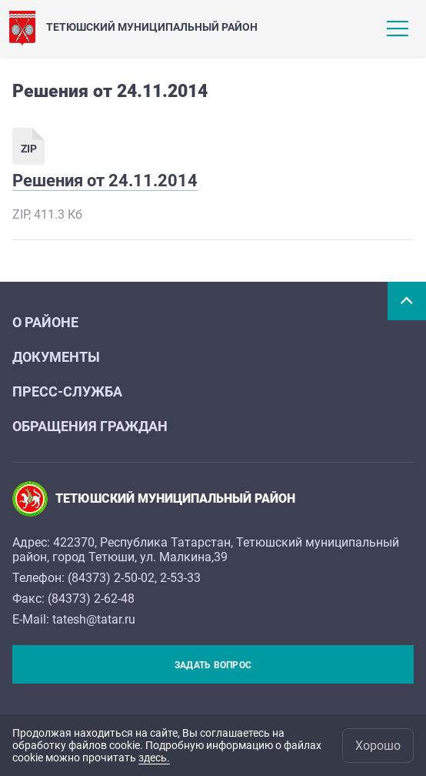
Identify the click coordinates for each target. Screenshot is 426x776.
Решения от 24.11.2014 (105, 180)
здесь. (154, 757)
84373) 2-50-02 (113, 577)
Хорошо (378, 745)
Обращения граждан (90, 426)
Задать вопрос (213, 665)
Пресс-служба (67, 391)
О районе (45, 322)
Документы (56, 357)
